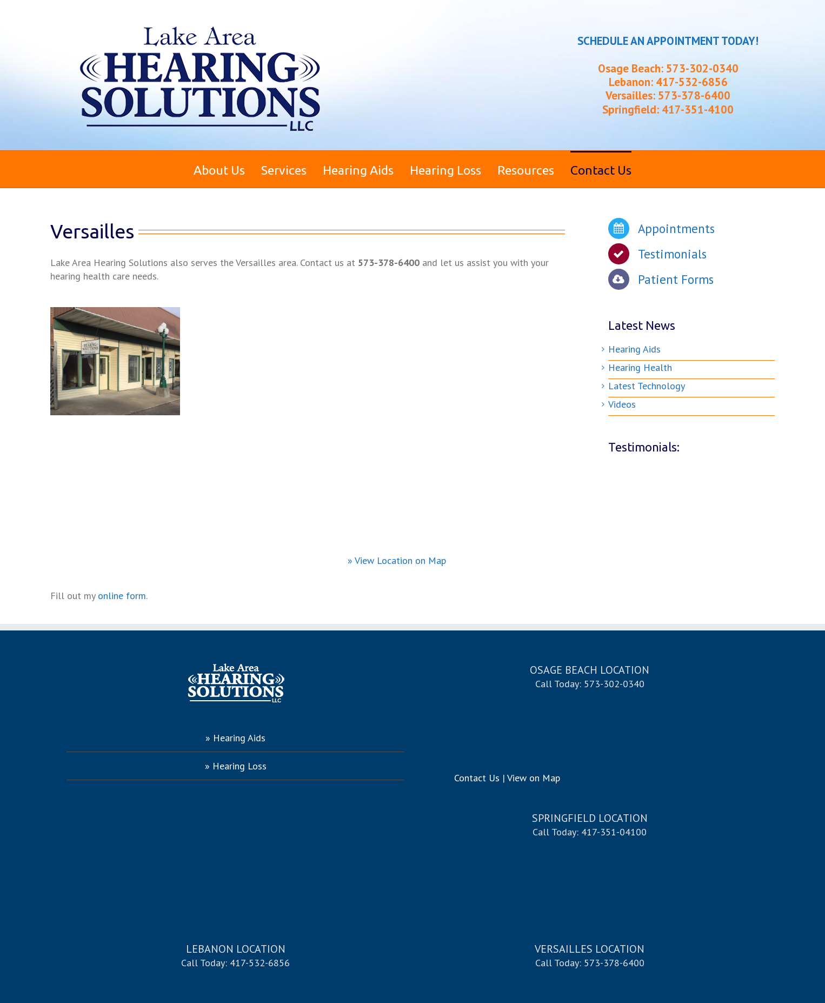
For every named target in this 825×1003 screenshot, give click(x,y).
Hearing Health (640, 367)
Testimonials (672, 254)
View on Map (533, 778)
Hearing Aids (634, 349)
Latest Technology (646, 386)
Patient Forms (676, 279)
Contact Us (477, 778)
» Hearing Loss (236, 766)
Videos (622, 404)
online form (122, 595)
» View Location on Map (397, 560)
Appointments (676, 228)
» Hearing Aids (235, 738)
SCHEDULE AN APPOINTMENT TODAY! (668, 41)
